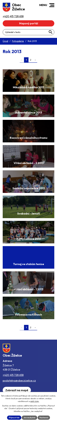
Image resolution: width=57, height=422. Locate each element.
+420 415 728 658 (13, 375)
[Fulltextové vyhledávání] (28, 32)
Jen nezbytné (29, 417)
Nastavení (43, 417)
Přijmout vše (14, 417)
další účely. (34, 401)
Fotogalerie (18, 41)
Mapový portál (28, 23)
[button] (51, 5)
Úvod (5, 41)
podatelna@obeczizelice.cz (19, 380)
